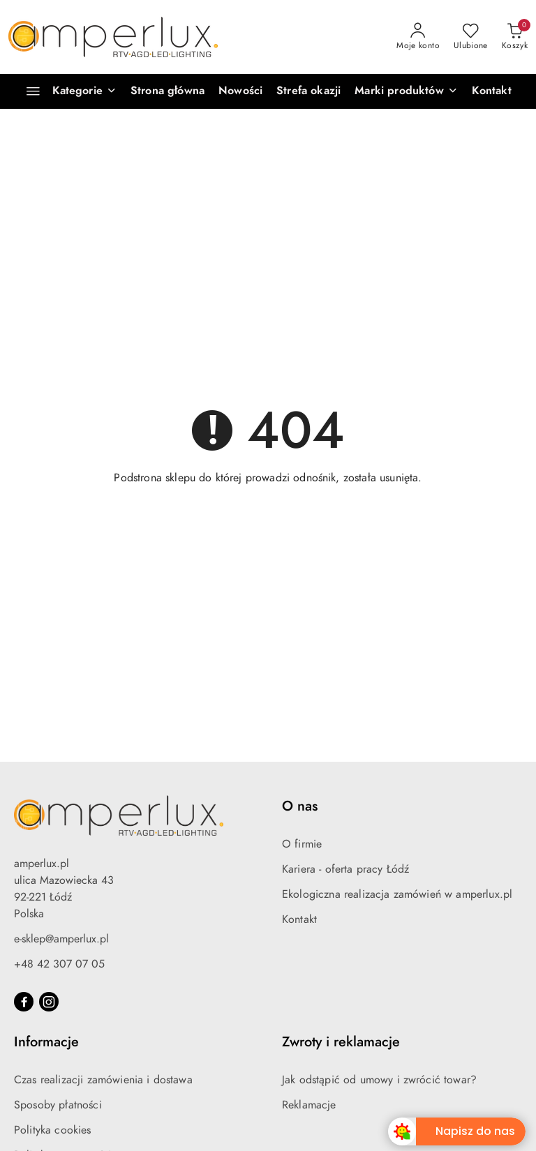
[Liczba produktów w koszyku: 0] (515, 37)
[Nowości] (240, 91)
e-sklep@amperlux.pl (61, 939)
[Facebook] (24, 1001)
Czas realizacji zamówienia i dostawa (103, 1080)
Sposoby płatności (58, 1105)
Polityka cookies (52, 1130)
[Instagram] (49, 1001)
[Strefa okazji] (308, 91)
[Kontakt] (492, 91)
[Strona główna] (167, 91)
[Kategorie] (65, 91)
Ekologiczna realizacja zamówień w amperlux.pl (397, 894)
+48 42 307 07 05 (59, 964)
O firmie (302, 844)
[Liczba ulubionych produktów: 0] (471, 37)
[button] (406, 91)
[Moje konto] (418, 37)
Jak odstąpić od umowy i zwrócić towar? (379, 1080)
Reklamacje (309, 1105)
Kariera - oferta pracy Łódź (345, 869)
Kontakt (299, 919)
